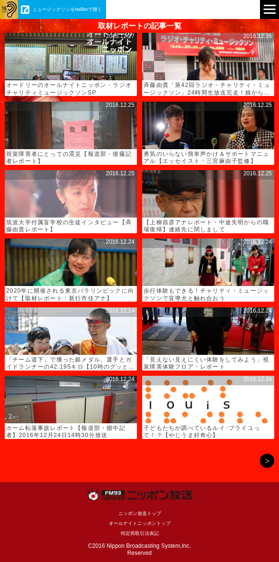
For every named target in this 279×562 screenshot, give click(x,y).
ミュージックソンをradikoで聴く (67, 9)
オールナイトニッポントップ (140, 523)
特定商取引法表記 (140, 533)
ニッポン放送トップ (139, 513)
